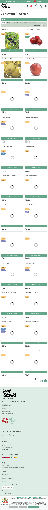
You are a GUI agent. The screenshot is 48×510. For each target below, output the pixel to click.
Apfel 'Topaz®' (6, 263)
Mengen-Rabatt (26, 36)
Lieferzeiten (4, 415)
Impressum (4, 409)
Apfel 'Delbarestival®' (31, 234)
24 (41, 25)
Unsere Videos (5, 474)
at (31, 6)
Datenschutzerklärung (7, 411)
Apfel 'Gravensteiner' (31, 175)
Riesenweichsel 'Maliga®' (9, 175)
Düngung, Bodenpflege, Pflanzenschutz (11, 435)
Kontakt (4, 408)
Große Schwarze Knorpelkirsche (34, 351)
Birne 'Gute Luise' (7, 351)
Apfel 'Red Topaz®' (31, 263)
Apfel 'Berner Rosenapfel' (9, 292)
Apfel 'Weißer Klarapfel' (8, 88)
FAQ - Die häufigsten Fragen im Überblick (11, 465)
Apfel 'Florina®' (30, 204)
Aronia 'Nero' (5, 29)
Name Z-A (16, 22)
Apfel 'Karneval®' (6, 117)
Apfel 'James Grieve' (7, 204)
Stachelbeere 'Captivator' (33, 29)
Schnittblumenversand (7, 447)
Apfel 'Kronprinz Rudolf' (32, 292)
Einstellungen (14, 507)
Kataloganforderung (6, 444)
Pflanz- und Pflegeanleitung (8, 434)
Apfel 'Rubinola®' (30, 88)
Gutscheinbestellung (6, 445)
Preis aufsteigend (23, 22)
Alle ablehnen (23, 507)
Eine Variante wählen (12, 50)
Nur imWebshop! (3, 153)
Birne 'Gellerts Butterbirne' (33, 321)
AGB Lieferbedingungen (7, 413)
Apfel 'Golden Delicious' (8, 58)
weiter (45, 381)
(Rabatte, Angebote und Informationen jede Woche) (13, 491)
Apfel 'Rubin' (5, 234)
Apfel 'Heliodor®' (6, 321)
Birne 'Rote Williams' (7, 146)
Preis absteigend (32, 22)
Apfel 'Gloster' (30, 58)
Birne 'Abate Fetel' (31, 146)
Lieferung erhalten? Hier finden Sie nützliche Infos (13, 467)
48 (43, 25)
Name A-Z (9, 22)
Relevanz (3, 22)
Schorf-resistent (26, 95)
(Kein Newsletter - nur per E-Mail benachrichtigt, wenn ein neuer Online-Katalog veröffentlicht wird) (13, 495)
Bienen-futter (3, 34)
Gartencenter (5, 449)
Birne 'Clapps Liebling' (32, 117)
